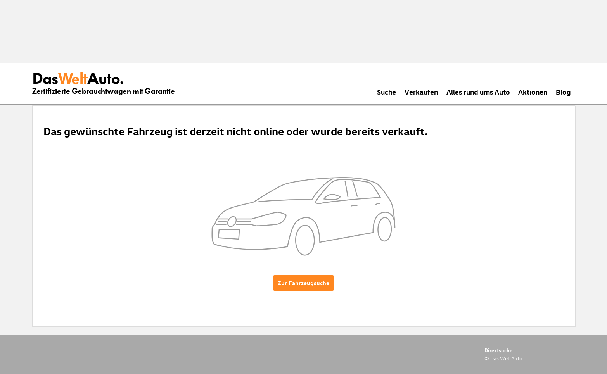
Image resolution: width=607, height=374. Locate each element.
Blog (563, 91)
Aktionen (532, 91)
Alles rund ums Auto (478, 91)
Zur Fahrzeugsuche (303, 283)
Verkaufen (421, 91)
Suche (386, 91)
